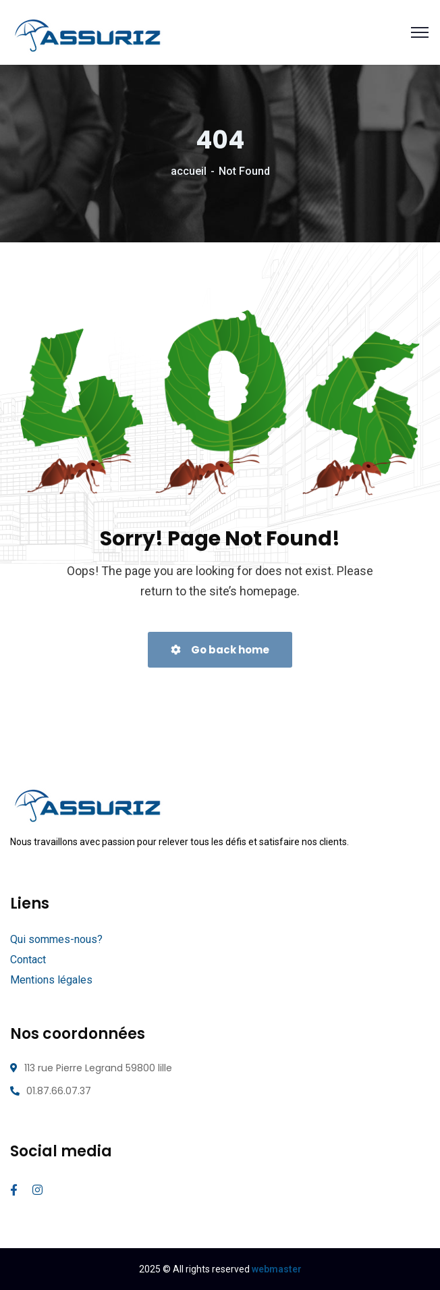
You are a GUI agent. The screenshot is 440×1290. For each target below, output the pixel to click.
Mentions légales (51, 979)
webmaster (277, 1269)
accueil (189, 171)
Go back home (220, 650)
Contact (28, 959)
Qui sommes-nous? (56, 939)
